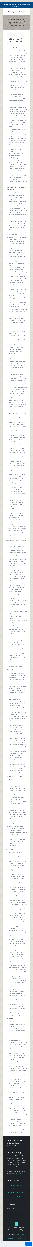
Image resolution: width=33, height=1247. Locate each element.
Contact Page (14, 1214)
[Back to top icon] (16, 1224)
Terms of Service (21, 1238)
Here (20, 6)
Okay (28, 1244)
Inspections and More (16, 1185)
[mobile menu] (27, 11)
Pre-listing (13, 1189)
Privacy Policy (11, 1238)
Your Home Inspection (16, 1192)
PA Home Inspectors (15, 1196)
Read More (18, 1173)
